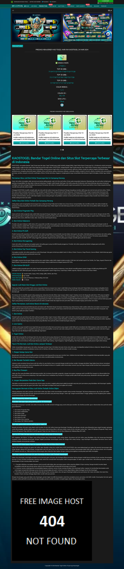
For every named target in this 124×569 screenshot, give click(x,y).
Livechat (53, 1)
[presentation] (61, 150)
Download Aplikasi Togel (19, 1)
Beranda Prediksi (17, 46)
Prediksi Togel (43, 6)
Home (26, 6)
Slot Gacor (53, 6)
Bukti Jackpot (80, 6)
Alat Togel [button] (61, 6)
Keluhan (96, 6)
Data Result (71, 6)
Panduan (103, 6)
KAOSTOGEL (15, 165)
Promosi (89, 6)
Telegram (45, 1)
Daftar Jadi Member (35, 1)
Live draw (34, 6)
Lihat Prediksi (24, 143)
